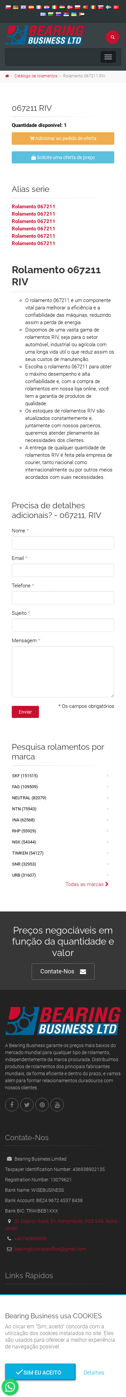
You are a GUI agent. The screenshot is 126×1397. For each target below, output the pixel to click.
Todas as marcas (87, 884)
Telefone (21, 586)
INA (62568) (23, 819)
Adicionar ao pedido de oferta (63, 138)
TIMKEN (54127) (28, 853)
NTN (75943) (24, 808)
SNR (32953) (24, 864)
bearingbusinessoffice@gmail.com (50, 1249)
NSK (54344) (24, 841)
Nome (18, 531)
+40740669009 (30, 1238)
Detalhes (94, 1373)
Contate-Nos (63, 971)
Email (18, 558)
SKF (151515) (25, 775)
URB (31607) (24, 875)
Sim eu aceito (40, 1373)
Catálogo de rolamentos (35, 76)
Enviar (25, 712)
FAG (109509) (25, 786)
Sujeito (19, 613)
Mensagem (24, 641)
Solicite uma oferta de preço (63, 157)
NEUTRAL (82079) (29, 797)
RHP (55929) (24, 830)
